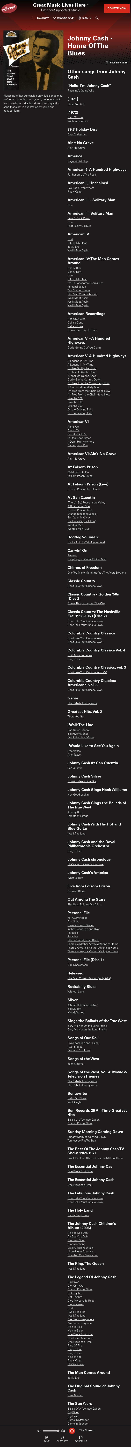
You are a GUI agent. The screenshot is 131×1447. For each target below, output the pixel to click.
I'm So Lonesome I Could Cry (85, 283)
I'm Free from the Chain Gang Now (89, 383)
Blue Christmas (77, 134)
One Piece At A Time (80, 1171)
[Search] (97, 18)
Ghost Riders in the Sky (82, 781)
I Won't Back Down (79, 218)
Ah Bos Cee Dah (78, 1233)
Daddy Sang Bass (78, 1215)
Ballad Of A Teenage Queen (84, 1409)
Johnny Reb (75, 812)
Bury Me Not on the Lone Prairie (87, 1029)
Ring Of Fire (75, 1345)
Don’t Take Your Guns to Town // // (87, 672)
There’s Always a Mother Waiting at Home (93, 948)
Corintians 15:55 (77, 434)
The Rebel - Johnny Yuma (82, 703)
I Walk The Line (76, 833)
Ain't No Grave (76, 148)
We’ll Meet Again (78, 250)
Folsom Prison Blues (80, 476)
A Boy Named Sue (79, 506)
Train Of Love (75, 117)
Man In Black (75, 1327)
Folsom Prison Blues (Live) (84, 489)
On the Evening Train (80, 409)
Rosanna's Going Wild (81, 90)
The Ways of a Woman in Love (86, 864)
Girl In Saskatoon (78, 965)
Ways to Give (63, 18)
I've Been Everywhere (81, 188)
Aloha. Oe (73, 430)
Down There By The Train (82, 330)
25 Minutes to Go (78, 472)
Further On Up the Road (82, 368)
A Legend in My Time (80, 364)
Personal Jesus (77, 287)
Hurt (70, 239)
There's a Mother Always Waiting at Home (93, 944)
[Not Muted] (39, 1430)
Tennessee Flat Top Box (82, 1140)
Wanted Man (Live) (79, 529)
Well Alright (75, 1102)
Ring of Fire (75, 659)
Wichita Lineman (78, 121)
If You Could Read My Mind (84, 387)
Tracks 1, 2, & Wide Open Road (86, 542)
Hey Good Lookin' (78, 794)
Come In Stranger (78, 1420)
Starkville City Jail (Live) (82, 521)
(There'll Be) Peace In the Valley (86, 502)
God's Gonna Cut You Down (84, 379)
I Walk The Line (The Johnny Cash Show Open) (95, 1158)
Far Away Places (77, 918)
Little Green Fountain (80, 1248)
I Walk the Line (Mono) (81, 737)
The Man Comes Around (82, 294)
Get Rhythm (75, 1293)
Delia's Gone (75, 322)
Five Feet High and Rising (83, 1043)
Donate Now (116, 8)
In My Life (73, 247)
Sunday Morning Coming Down (87, 1137)
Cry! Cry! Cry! (76, 1286)
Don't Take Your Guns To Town (85, 621)
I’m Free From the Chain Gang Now (89, 391)
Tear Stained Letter (79, 290)
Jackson (72, 555)
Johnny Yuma (75, 1064)
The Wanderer (76, 1364)
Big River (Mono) (78, 734)
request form (12, 111)
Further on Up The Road (82, 174)
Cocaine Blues (76, 891)
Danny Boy (74, 268)
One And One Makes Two (83, 1255)
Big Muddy (74, 1009)
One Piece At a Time (80, 1338)
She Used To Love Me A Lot (84, 904)
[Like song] (117, 62)
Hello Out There (77, 1098)
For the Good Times (79, 438)
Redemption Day (78, 445)
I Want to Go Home (79, 1050)
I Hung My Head (77, 243)
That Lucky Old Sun (79, 226)
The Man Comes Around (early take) (89, 978)
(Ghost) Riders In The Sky (83, 1005)
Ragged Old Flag (78, 161)
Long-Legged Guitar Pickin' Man (87, 559)
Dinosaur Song (76, 1240)
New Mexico (75, 1395)
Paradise (73, 933)
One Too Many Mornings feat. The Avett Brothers (97, 573)
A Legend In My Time (80, 361)
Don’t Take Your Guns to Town (85, 586)
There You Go (76, 104)
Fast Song (73, 921)
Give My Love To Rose (81, 1301)
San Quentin (75, 768)
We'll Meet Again (78, 298)
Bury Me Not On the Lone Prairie (87, 1026)
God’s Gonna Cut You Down (84, 347)
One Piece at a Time (80, 1185)
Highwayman (76, 1304)
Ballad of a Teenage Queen (84, 1120)
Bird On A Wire (76, 319)
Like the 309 (75, 398)
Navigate (41, 18)
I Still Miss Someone (80, 655)
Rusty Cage (75, 192)
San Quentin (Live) (79, 517)
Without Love (76, 991)
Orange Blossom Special (82, 514)
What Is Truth (75, 878)
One (70, 205)
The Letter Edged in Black (83, 940)
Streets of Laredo (78, 816)
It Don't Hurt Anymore (81, 442)
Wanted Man (75, 525)
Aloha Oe (73, 427)
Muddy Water (76, 1012)
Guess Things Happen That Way (86, 603)
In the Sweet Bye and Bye (83, 929)
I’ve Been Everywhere (81, 1323)
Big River (73, 1282)
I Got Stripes (75, 1047)
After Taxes (74, 751)
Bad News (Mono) (78, 730)
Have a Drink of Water (81, 925)
